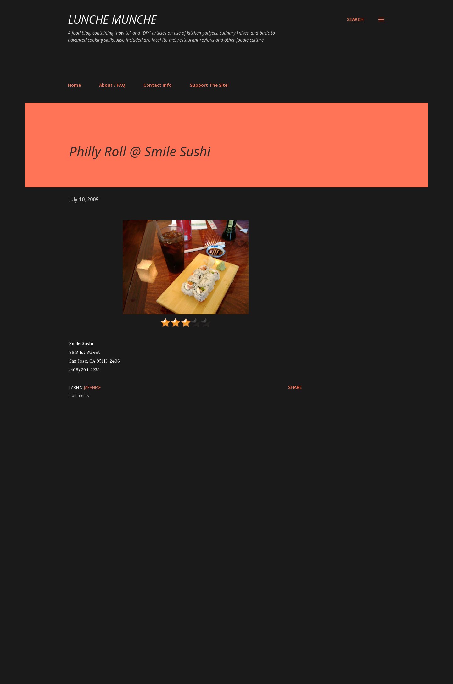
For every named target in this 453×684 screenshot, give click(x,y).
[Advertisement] (182, 62)
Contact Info (157, 85)
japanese (92, 387)
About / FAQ (112, 85)
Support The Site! (209, 85)
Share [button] (295, 387)
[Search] (355, 19)
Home (74, 85)
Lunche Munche (112, 19)
